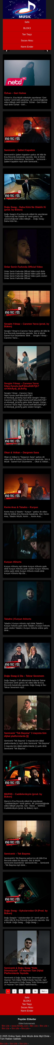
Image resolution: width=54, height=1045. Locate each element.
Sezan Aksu (27, 40)
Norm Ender (27, 47)
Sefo (27, 22)
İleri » (44, 991)
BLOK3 (27, 28)
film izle (5, 1026)
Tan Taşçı (27, 34)
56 (35, 991)
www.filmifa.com (20, 1026)
